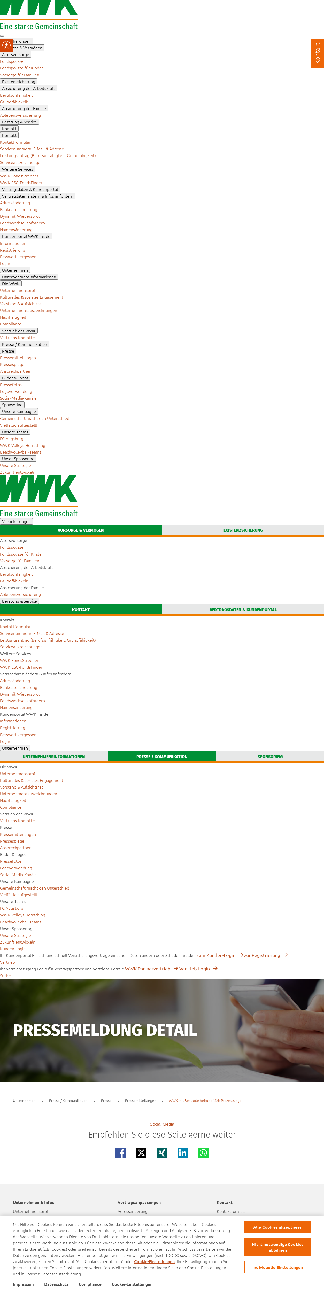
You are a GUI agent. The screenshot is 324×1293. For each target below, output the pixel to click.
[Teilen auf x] (141, 1153)
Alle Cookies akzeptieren (277, 1227)
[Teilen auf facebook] (120, 1153)
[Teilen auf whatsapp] (203, 1153)
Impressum (23, 1284)
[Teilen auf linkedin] (183, 1153)
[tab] (81, 531)
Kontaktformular (232, 1211)
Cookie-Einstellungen (154, 1261)
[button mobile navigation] (2, 36)
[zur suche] (5, 975)
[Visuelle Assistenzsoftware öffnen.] (6, 45)
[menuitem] (12, 61)
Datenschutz (56, 1284)
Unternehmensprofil (31, 1211)
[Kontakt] (317, 53)
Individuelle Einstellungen (277, 1267)
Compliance (90, 1284)
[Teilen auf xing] (162, 1153)
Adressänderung (133, 1211)
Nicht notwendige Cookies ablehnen (277, 1246)
